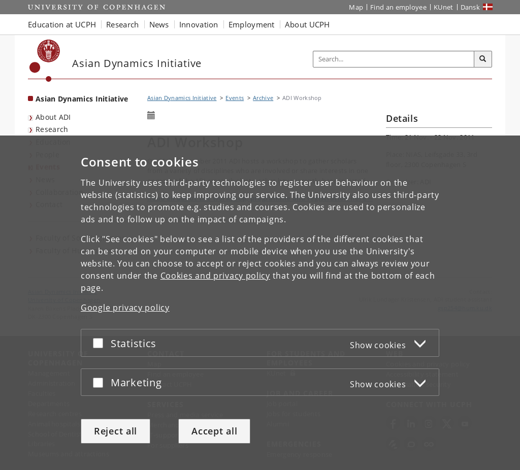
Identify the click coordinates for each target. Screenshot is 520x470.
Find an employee (398, 7)
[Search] (483, 59)
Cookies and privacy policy (215, 275)
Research (52, 129)
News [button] (159, 24)
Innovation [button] (198, 24)
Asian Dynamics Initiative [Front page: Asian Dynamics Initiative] (82, 99)
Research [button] (122, 24)
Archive (263, 98)
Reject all (115, 431)
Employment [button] (252, 24)
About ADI (53, 117)
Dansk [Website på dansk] (470, 7)
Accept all (214, 431)
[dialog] (260, 303)
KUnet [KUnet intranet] (443, 7)
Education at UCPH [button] (62, 24)
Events (234, 98)
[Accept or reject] (100, 342)
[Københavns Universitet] (44, 61)
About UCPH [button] (307, 24)
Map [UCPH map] (356, 7)
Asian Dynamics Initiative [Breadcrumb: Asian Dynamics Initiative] (182, 98)
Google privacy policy (125, 307)
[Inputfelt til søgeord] (394, 59)
